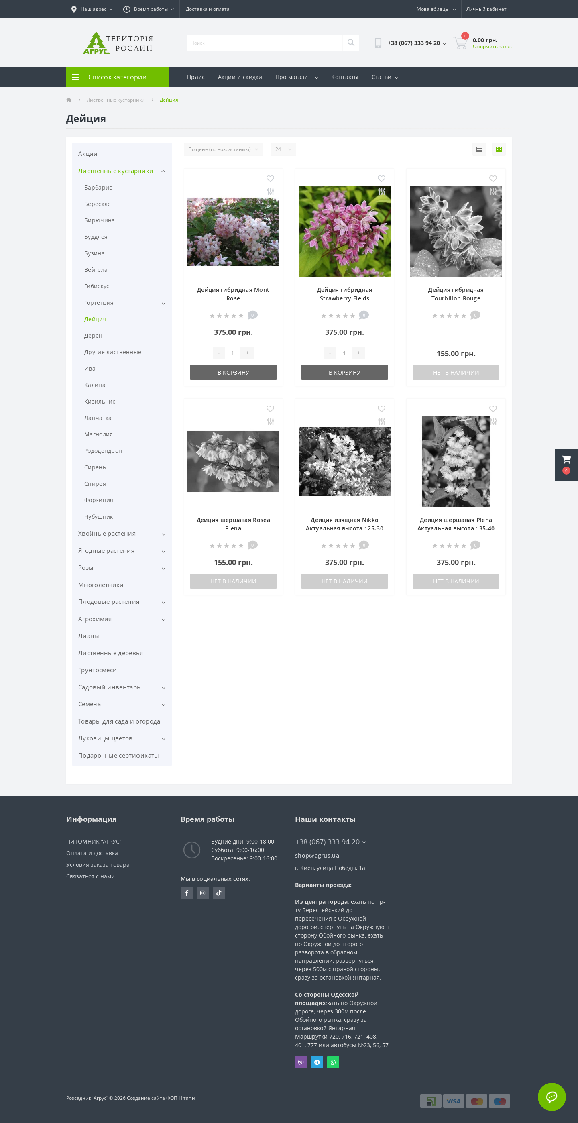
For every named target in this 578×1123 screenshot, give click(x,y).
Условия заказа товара (98, 864)
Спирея (95, 483)
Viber (301, 1062)
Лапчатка (98, 418)
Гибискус (96, 286)
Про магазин (297, 77)
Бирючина (99, 220)
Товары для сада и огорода (119, 721)
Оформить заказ (492, 46)
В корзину (233, 372)
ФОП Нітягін (180, 1097)
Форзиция (98, 500)
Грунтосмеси (97, 670)
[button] (566, 465)
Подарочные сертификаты (118, 755)
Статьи (385, 77)
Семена (89, 704)
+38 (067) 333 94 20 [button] (330, 841)
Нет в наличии (456, 372)
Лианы (89, 636)
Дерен (93, 335)
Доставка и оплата (208, 9)
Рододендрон (103, 450)
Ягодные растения (106, 550)
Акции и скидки (240, 77)
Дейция (95, 319)
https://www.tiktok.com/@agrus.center (218, 893)
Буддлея (96, 236)
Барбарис (98, 187)
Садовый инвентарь (109, 687)
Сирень (95, 467)
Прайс (196, 77)
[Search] (350, 43)
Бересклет (99, 204)
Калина (95, 385)
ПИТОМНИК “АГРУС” (94, 841)
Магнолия (98, 434)
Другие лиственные (112, 352)
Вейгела (96, 269)
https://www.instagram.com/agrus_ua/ (202, 893)
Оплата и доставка (92, 853)
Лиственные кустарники (116, 99)
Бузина (94, 253)
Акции (88, 153)
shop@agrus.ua (317, 855)
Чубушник (98, 516)
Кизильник (100, 401)
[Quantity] (233, 353)
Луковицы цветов (105, 738)
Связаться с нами (90, 876)
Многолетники (101, 585)
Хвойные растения (107, 533)
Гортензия (99, 302)
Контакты (344, 77)
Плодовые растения (108, 601)
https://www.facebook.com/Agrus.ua (187, 893)
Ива (90, 368)
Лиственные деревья (110, 653)
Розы (86, 567)
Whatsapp (333, 1062)
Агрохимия (95, 619)
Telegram (317, 1062)
